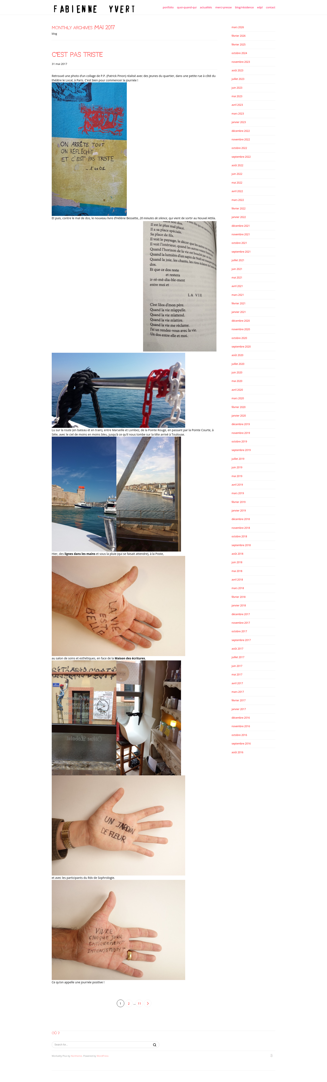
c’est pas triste (77, 54)
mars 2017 (238, 692)
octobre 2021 (239, 243)
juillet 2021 (238, 260)
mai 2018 (237, 571)
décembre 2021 (241, 226)
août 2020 (237, 355)
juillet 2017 (238, 657)
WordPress (103, 1055)
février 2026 (239, 36)
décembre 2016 (241, 717)
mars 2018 (238, 588)
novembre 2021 (241, 234)
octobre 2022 (239, 148)
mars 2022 (238, 200)
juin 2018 (237, 562)
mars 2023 (238, 113)
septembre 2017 (241, 640)
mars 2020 (238, 398)
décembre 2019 (241, 424)
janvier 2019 (239, 510)
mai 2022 (237, 182)
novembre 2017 (241, 623)
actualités (206, 7)
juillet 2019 (238, 459)
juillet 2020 (238, 364)
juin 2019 (237, 467)
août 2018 (237, 553)
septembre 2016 (241, 743)
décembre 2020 (241, 320)
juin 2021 (237, 269)
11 (139, 1003)
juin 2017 (237, 666)
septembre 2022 (241, 157)
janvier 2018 (239, 605)
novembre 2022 (241, 139)
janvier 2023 (239, 122)
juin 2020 (237, 372)
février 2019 (239, 502)
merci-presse (223, 7)
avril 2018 (237, 579)
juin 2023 (237, 87)
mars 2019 (238, 493)
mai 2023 (237, 96)
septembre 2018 (241, 545)
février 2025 (239, 44)
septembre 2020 (241, 346)
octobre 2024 (239, 53)
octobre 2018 (239, 536)
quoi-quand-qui (187, 7)
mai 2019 (237, 476)
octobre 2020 (239, 338)
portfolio (168, 7)
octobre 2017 (239, 631)
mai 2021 (237, 277)
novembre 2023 (241, 62)
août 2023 (237, 70)
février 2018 (239, 597)
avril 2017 (237, 683)
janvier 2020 (239, 415)
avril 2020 (237, 390)
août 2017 (237, 648)
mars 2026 (238, 27)
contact (270, 7)
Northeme (76, 1055)
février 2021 (239, 303)
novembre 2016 (241, 726)
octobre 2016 (239, 735)
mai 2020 (237, 381)
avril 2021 (237, 286)
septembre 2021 (241, 251)
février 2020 (239, 407)
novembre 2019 (241, 433)
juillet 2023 (238, 79)
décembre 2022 (241, 131)
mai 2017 (237, 674)
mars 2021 (238, 295)
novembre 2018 (241, 528)
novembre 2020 (241, 329)
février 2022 (239, 208)
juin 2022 (237, 174)
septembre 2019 (241, 450)
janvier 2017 (239, 709)
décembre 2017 (241, 614)
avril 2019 (237, 484)
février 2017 (239, 700)
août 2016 (237, 752)
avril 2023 (237, 105)
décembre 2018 (241, 519)
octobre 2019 (239, 441)
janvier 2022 (239, 217)
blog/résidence (244, 7)
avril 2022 (237, 191)
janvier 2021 (239, 312)
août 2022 (237, 165)
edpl (260, 7)
